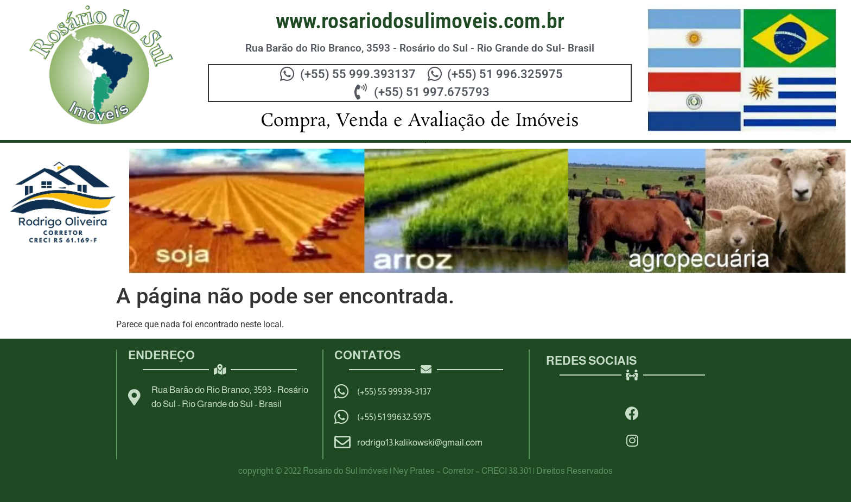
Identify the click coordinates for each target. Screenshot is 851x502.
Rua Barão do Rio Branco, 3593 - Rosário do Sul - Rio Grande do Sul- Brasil (419, 48)
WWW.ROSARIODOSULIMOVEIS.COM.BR (420, 21)
